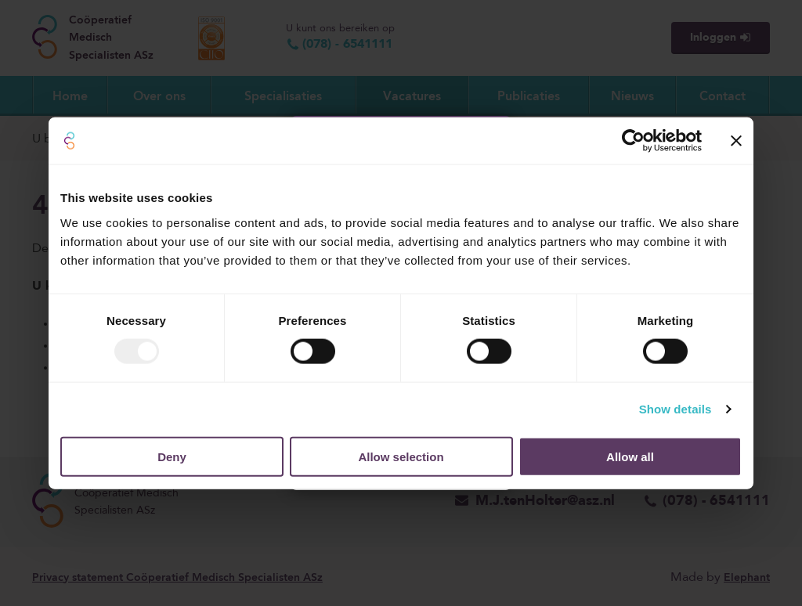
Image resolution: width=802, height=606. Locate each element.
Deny (171, 456)
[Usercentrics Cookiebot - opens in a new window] (633, 141)
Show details (675, 409)
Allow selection (400, 456)
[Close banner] (736, 140)
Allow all (630, 456)
